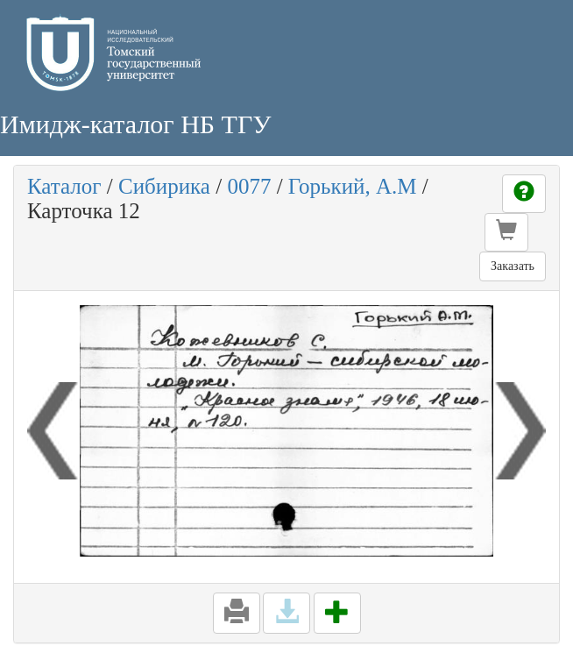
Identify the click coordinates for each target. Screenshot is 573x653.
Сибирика (164, 186)
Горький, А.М (352, 186)
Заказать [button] (512, 266)
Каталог (64, 186)
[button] (506, 232)
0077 (249, 186)
